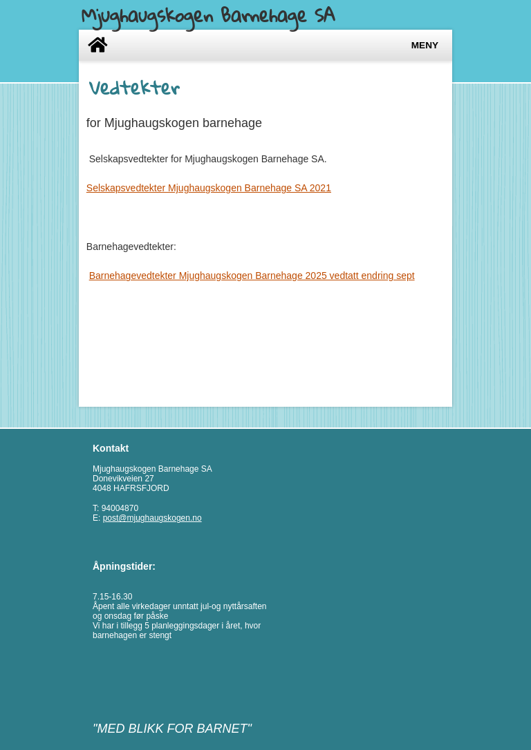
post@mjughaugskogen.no (152, 518)
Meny (424, 45)
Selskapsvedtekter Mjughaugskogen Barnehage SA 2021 (208, 187)
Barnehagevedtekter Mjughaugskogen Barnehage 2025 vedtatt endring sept (252, 275)
